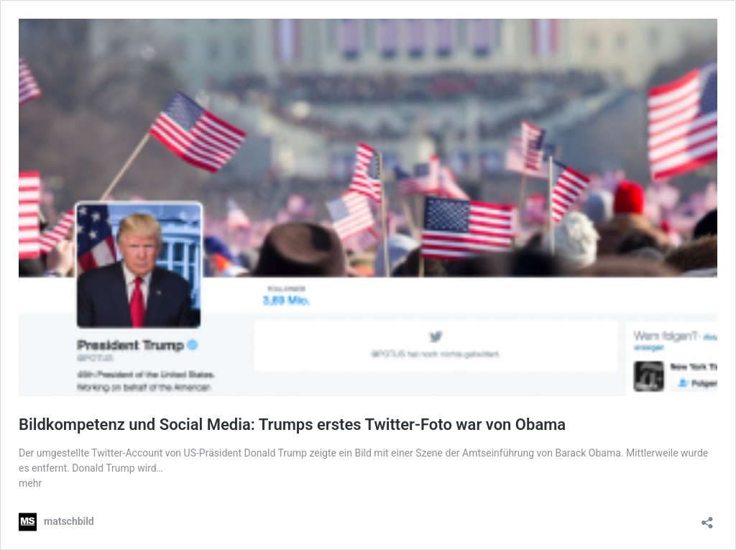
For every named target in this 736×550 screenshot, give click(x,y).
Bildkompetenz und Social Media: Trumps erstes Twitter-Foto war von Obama (292, 425)
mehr (30, 483)
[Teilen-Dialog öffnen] (707, 518)
